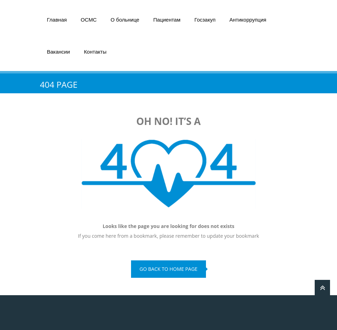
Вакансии (58, 52)
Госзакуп (205, 20)
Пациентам (167, 20)
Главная (57, 20)
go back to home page (168, 269)
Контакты (95, 52)
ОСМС (89, 20)
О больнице (124, 20)
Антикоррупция (247, 20)
